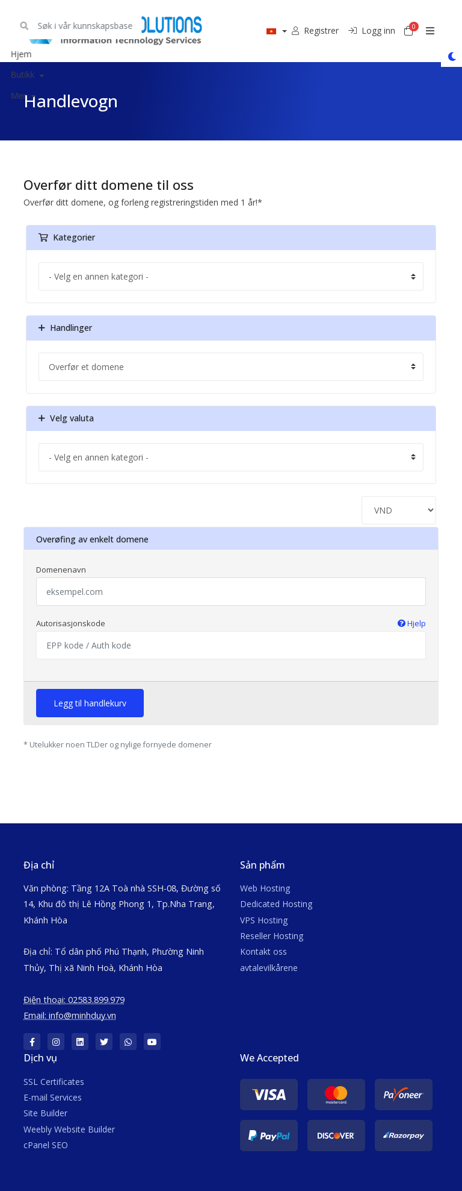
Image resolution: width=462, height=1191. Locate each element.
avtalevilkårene (269, 967)
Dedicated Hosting (276, 904)
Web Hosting (265, 888)
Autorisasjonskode (231, 623)
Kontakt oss (263, 951)
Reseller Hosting (271, 935)
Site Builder (45, 1113)
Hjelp (412, 623)
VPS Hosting (264, 920)
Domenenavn (61, 569)
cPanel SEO (45, 1145)
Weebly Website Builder (69, 1129)
